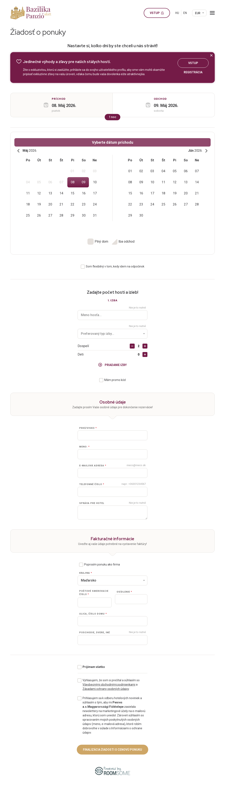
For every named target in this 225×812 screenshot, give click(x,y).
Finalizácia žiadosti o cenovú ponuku (112, 749)
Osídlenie (124, 592)
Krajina (85, 573)
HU (177, 13)
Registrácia (193, 72)
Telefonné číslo (91, 484)
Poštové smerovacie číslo (93, 593)
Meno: (84, 447)
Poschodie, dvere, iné (94, 632)
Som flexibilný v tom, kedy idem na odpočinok (115, 266)
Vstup (158, 13)
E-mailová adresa (92, 465)
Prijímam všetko (94, 667)
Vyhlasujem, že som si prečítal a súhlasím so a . (111, 684)
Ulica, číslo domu (93, 613)
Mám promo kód (115, 380)
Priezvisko (88, 428)
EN (185, 13)
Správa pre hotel (91, 503)
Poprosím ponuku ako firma (102, 564)
